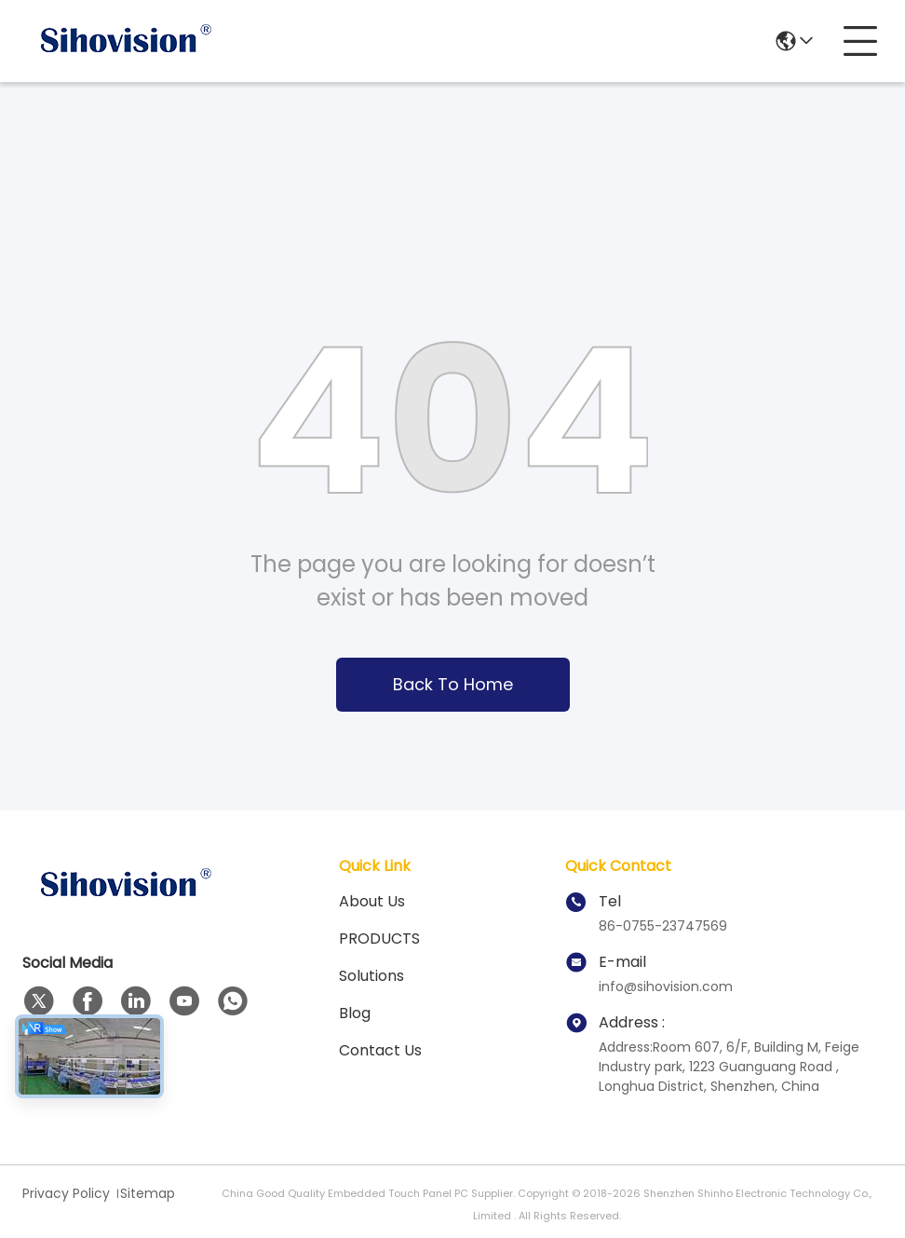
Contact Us (380, 1050)
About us (372, 901)
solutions (371, 975)
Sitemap (147, 1193)
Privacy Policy (66, 1193)
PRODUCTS (379, 938)
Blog (355, 1013)
